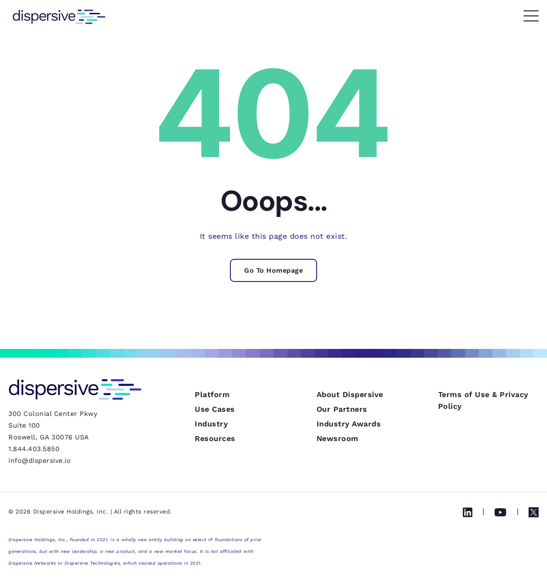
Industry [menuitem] (211, 464)
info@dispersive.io (39, 461)
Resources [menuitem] (215, 479)
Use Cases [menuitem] (215, 449)
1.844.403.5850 (33, 449)
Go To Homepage (273, 270)
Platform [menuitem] (212, 435)
